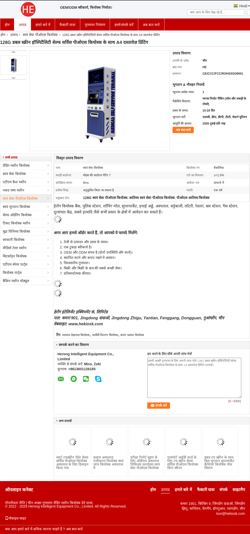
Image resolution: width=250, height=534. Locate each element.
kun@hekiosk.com (230, 514)
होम (7, 25)
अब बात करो (151, 25)
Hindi (243, 6)
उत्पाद (22, 25)
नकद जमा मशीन (13, 190)
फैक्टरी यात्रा (68, 25)
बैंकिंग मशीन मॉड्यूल (16, 281)
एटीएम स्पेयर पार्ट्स (15, 264)
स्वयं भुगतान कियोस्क (16, 207)
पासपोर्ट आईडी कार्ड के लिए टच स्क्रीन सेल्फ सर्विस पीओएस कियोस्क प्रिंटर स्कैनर (182, 463)
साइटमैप (238, 490)
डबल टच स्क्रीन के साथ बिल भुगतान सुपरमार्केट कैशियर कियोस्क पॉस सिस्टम (219, 463)
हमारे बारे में (43, 25)
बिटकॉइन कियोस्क (15, 256)
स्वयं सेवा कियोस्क (14, 174)
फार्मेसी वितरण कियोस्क (105, 335)
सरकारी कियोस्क (13, 240)
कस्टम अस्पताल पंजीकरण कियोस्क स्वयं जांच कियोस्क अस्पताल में (108, 463)
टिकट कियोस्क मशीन (16, 223)
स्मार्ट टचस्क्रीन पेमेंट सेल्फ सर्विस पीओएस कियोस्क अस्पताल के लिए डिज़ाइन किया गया (72, 463)
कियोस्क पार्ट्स (12, 273)
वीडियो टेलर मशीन (14, 248)
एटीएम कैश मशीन (14, 182)
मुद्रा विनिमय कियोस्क (16, 231)
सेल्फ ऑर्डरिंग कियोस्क (17, 215)
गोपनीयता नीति (15, 503)
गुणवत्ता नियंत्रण (95, 25)
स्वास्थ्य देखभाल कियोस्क (76, 335)
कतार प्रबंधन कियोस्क (132, 335)
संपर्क (224, 490)
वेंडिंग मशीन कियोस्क (16, 166)
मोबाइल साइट (15, 518)
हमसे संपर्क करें (124, 25)
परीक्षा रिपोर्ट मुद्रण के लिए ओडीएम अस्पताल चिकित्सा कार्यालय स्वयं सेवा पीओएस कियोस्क (145, 463)
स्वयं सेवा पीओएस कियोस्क (40, 34)
